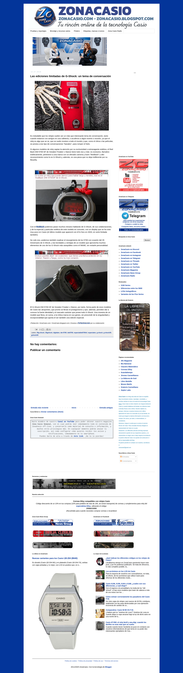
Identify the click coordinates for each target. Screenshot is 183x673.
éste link (78, 436)
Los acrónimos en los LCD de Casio (120, 571)
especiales (92, 333)
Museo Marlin (126, 384)
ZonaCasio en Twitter (129, 264)
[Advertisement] (137, 114)
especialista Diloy (83, 506)
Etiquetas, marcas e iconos (94, 31)
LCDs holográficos (128, 291)
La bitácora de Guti (129, 378)
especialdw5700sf (80, 333)
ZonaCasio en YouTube (130, 267)
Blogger (108, 667)
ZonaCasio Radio (128, 276)
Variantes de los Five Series (132, 294)
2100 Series (125, 285)
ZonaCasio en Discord (130, 249)
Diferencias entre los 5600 (131, 288)
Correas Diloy (126, 369)
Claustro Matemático (129, 367)
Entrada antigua (106, 408)
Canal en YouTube (66, 422)
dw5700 (70, 333)
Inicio (74, 408)
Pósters (77, 31)
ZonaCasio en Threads (130, 261)
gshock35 (34, 335)
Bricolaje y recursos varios (60, 31)
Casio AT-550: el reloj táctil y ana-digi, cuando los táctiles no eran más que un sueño (126, 623)
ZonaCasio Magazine (129, 270)
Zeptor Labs (126, 390)
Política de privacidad (85, 661)
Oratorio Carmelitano (129, 387)
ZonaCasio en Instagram (131, 255)
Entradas (124, 457)
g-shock (100, 333)
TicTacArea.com (84, 323)
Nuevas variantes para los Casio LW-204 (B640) (55, 558)
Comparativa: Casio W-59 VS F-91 (119, 610)
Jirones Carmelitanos (129, 375)
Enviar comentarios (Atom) (52, 412)
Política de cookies (71, 661)
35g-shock (40, 333)
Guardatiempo (127, 372)
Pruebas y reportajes (38, 31)
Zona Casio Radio (115, 31)
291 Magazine (126, 361)
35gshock (48, 333)
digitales (56, 333)
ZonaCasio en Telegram (130, 258)
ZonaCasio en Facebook (131, 252)
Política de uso (98, 661)
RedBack (40, 227)
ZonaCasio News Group (130, 273)
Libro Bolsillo (126, 381)
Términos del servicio (111, 661)
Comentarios (126, 461)
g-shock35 (107, 333)
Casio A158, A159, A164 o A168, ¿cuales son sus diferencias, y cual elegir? (126, 585)
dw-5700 (63, 333)
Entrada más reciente (39, 408)
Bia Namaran (126, 364)
